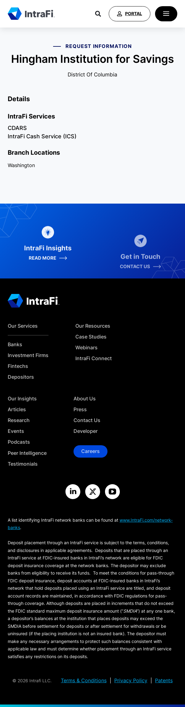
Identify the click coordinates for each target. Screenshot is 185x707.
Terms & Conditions (84, 680)
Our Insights (22, 399)
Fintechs (18, 366)
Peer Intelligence (27, 453)
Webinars (86, 348)
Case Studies (91, 337)
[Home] (31, 13)
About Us (85, 399)
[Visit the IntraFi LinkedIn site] (72, 491)
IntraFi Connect (93, 358)
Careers (90, 451)
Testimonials (23, 464)
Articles (17, 409)
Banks (15, 344)
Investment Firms (28, 355)
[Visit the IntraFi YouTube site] (112, 491)
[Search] (98, 13)
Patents (164, 680)
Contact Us (87, 420)
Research (19, 420)
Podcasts (19, 442)
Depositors (21, 377)
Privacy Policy (130, 680)
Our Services (23, 326)
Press (80, 409)
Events (16, 431)
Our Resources (92, 326)
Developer (86, 431)
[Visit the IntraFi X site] (92, 491)
